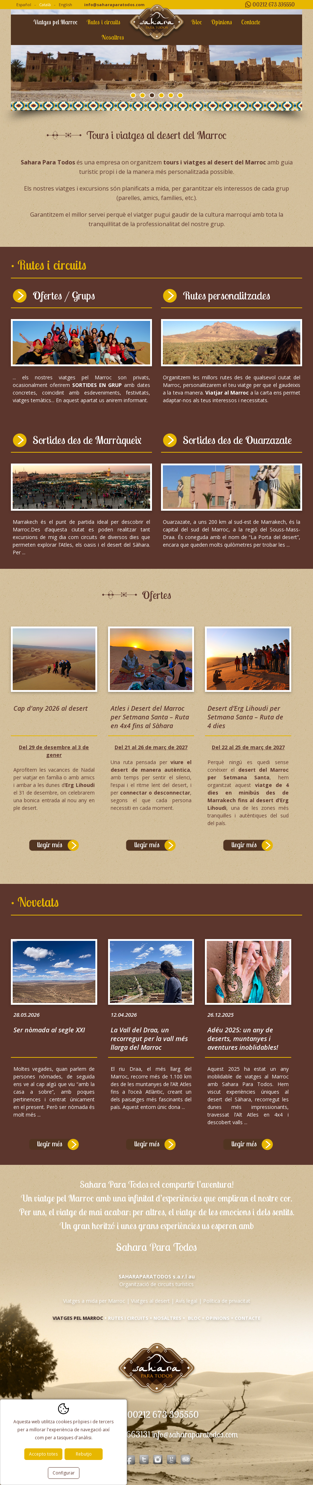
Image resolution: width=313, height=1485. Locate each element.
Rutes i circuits (103, 22)
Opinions (221, 22)
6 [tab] (180, 95)
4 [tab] (161, 95)
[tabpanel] (156, 55)
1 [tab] (133, 95)
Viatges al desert (150, 1300)
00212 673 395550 (273, 4)
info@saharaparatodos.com (114, 4)
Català (45, 4)
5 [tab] (171, 95)
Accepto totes (43, 1454)
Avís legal (186, 1300)
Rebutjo (84, 1454)
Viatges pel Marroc (55, 22)
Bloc (196, 22)
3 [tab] (152, 95)
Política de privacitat (226, 1300)
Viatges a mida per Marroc (94, 1300)
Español (23, 4)
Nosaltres (113, 37)
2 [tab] (142, 95)
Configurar (64, 1473)
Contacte (250, 22)
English (65, 4)
